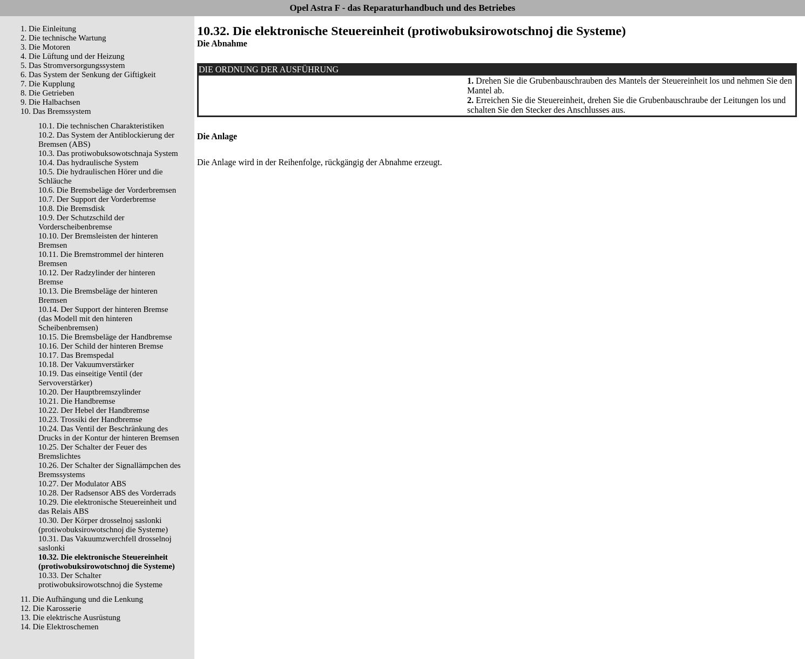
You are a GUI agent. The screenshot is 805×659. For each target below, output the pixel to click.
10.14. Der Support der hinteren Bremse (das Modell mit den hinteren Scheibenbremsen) (103, 318)
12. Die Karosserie (51, 608)
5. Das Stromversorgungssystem (73, 65)
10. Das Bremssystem (56, 111)
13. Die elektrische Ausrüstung (70, 617)
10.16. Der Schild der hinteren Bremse (100, 346)
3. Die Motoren (45, 47)
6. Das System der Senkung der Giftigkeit (88, 74)
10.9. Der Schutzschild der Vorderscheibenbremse (81, 222)
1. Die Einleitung (48, 28)
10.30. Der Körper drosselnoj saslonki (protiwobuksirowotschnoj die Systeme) (103, 525)
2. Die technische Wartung (63, 37)
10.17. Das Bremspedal (76, 355)
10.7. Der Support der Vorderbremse (97, 199)
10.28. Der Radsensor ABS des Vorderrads (107, 492)
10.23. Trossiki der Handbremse (90, 419)
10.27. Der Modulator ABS (82, 483)
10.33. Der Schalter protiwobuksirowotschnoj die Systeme (100, 580)
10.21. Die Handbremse (76, 401)
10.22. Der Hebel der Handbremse (94, 410)
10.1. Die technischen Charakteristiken (101, 125)
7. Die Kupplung (48, 83)
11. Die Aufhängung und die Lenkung (82, 599)
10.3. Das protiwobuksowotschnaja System (108, 153)
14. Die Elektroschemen (60, 626)
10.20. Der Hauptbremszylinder (89, 392)
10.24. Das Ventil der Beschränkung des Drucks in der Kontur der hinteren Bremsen (108, 433)
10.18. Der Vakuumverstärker (86, 364)
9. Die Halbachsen (50, 102)
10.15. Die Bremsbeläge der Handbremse (105, 336)
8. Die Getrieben (48, 93)
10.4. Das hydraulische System (88, 162)
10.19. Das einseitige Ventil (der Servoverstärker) (90, 378)
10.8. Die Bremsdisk (71, 208)
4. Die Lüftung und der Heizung (72, 56)
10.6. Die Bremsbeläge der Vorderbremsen (107, 190)
